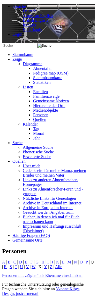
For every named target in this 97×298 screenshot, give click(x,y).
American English (38, 15)
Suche (17, 142)
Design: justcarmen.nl (20, 293)
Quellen (39, 119)
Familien (40, 91)
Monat (38, 133)
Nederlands (32, 29)
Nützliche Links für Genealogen (49, 198)
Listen (28, 87)
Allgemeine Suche (38, 147)
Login (17, 34)
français (29, 25)
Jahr (36, 138)
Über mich (31, 166)
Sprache (19, 6)
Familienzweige (46, 96)
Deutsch (29, 11)
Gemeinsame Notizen (51, 101)
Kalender (30, 124)
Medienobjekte (45, 110)
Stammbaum (22, 54)
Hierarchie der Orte (49, 105)
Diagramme (32, 64)
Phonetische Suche (38, 152)
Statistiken (42, 82)
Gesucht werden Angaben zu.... (48, 212)
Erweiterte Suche (37, 156)
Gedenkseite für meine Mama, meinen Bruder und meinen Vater (54, 172)
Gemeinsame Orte (27, 240)
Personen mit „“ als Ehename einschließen (42, 275)
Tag (36, 129)
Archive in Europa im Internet (48, 207)
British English (35, 20)
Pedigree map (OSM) (51, 73)
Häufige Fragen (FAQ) (31, 235)
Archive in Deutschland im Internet (52, 203)
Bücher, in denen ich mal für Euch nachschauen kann (51, 219)
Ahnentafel (42, 68)
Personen (40, 115)
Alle (58, 266)
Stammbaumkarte (47, 78)
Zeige (17, 59)
